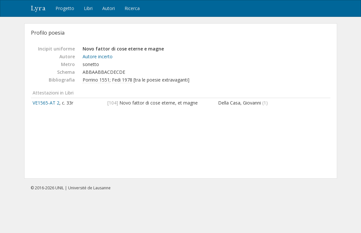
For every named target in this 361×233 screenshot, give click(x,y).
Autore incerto (98, 56)
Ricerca (132, 8)
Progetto (64, 8)
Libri (88, 8)
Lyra (38, 8)
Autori (108, 8)
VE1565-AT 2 (46, 103)
